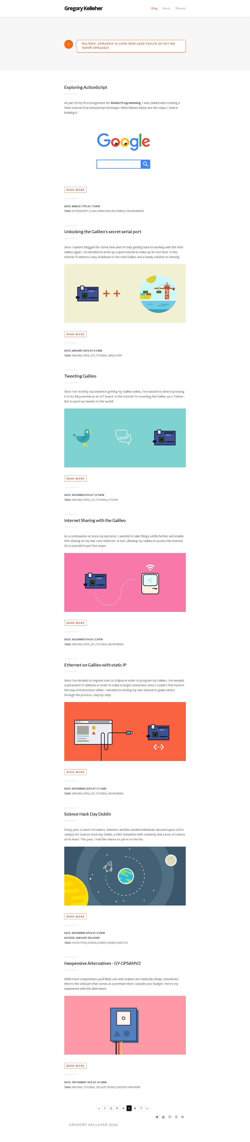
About (166, 8)
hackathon (79, 942)
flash (92, 211)
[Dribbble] (176, 1117)
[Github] (170, 1117)
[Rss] (182, 1117)
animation (103, 211)
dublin (92, 942)
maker (111, 942)
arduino (77, 355)
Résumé (181, 8)
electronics (109, 1087)
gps (98, 1087)
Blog (154, 8)
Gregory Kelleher (83, 8)
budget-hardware (129, 1087)
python (113, 500)
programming (135, 211)
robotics (122, 942)
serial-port (115, 355)
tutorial (101, 355)
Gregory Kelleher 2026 (93, 1124)
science (101, 942)
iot (93, 355)
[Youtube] (163, 1117)
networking (116, 644)
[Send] (156, 1117)
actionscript (80, 211)
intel (87, 355)
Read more (75, 190)
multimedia (118, 211)
